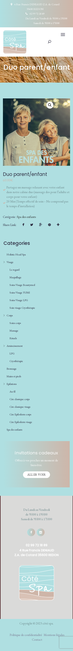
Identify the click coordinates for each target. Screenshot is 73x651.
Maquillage (15, 277)
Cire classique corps (20, 399)
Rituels (13, 338)
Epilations (12, 384)
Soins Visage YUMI (20, 292)
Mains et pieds (14, 376)
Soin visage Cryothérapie (22, 307)
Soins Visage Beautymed (22, 285)
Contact (37, 640)
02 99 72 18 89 (37, 13)
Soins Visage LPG (19, 300)
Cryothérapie (16, 361)
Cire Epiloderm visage (21, 422)
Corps (10, 315)
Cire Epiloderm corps (20, 414)
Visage (10, 262)
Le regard (14, 269)
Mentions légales (54, 635)
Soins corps (15, 323)
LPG (12, 353)
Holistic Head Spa (16, 254)
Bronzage (12, 368)
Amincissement (15, 346)
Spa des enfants (26, 217)
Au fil (12, 391)
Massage (14, 330)
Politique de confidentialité (26, 635)
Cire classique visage (20, 406)
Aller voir (36, 475)
